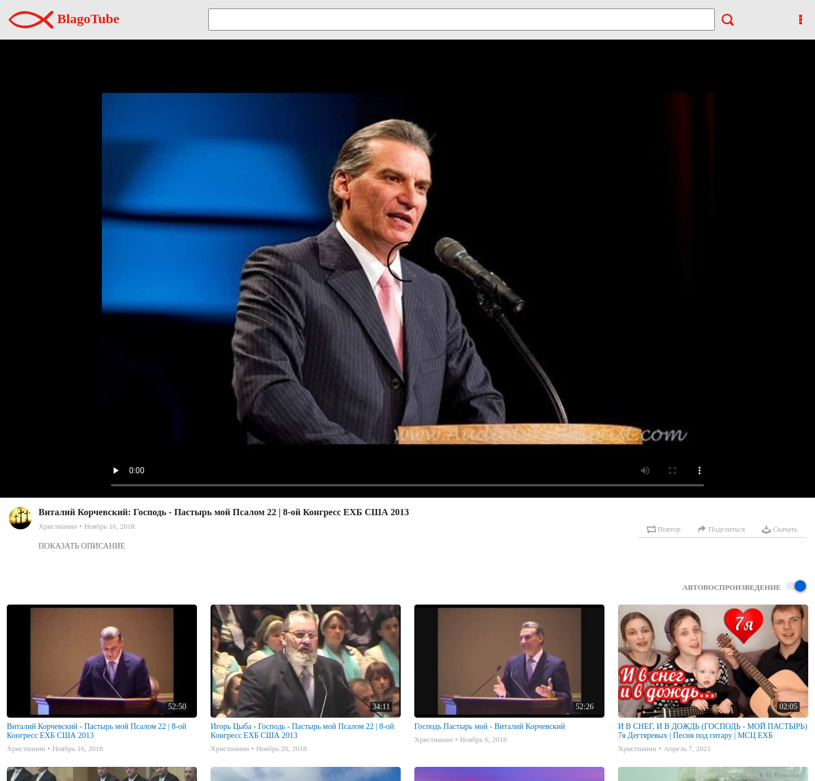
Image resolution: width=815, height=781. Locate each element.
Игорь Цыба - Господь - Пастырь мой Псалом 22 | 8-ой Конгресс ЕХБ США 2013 (302, 731)
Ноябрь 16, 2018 (109, 526)
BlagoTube (63, 18)
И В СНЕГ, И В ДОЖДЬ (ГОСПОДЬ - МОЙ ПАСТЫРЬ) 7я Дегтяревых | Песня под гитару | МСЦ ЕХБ (712, 731)
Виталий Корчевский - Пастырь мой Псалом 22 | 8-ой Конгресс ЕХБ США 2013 (96, 731)
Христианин (57, 526)
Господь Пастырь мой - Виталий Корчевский (489, 726)
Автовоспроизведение (744, 587)
